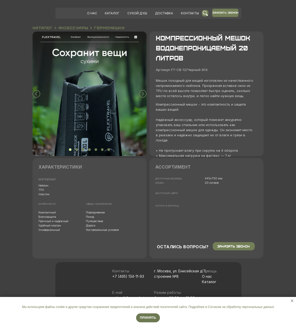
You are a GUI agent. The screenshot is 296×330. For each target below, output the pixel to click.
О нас (207, 276)
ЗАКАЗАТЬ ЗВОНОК (225, 12)
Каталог (209, 282)
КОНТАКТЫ (190, 13)
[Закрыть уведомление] (292, 300)
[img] (71, 13)
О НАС (92, 13)
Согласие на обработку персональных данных (241, 307)
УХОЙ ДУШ (137, 13)
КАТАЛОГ (112, 13)
